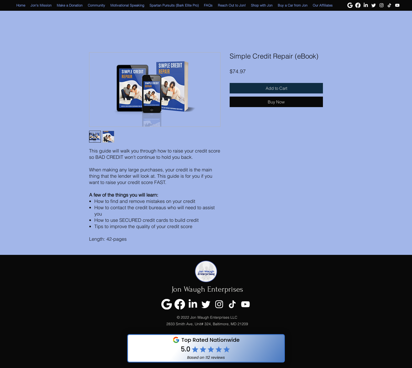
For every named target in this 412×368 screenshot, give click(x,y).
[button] (261, 5)
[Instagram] (381, 5)
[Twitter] (373, 5)
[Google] (350, 5)
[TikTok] (389, 5)
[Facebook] (357, 5)
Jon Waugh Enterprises (207, 289)
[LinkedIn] (365, 5)
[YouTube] (397, 5)
